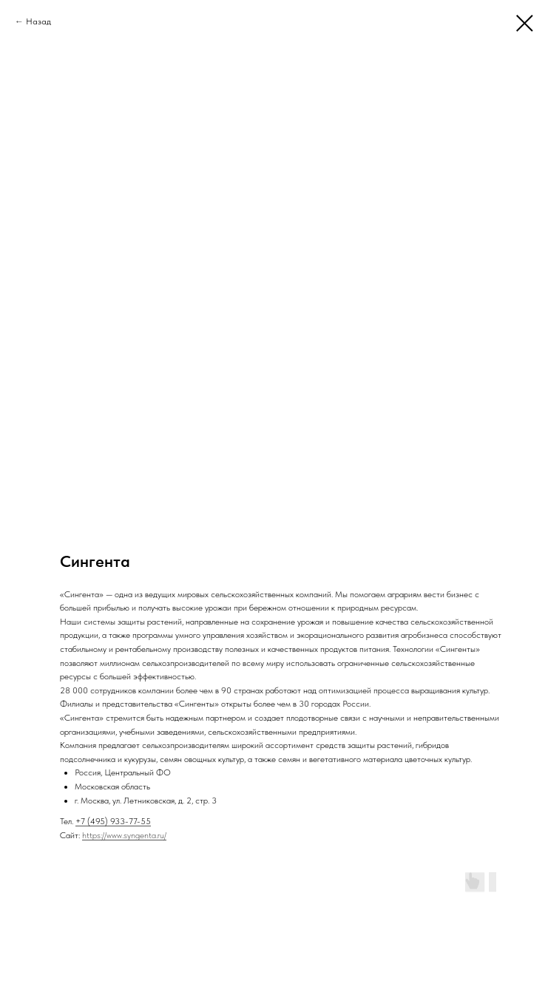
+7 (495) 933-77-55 (113, 821)
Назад (38, 21)
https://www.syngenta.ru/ (124, 835)
